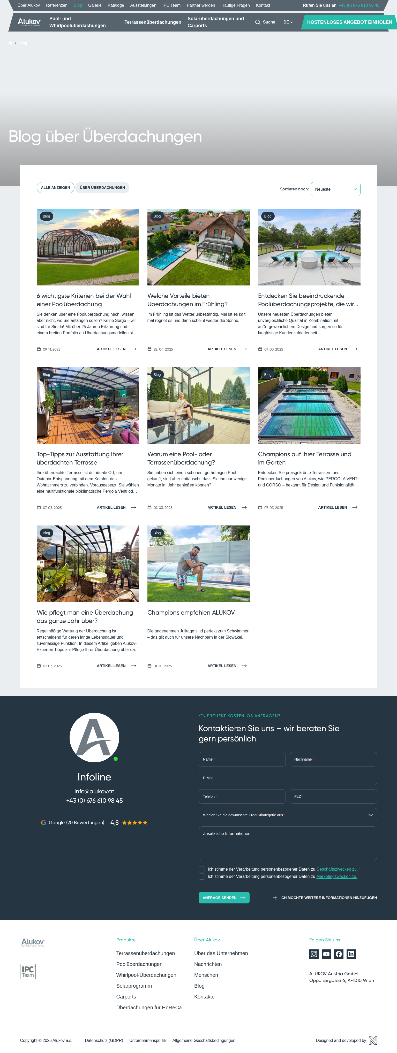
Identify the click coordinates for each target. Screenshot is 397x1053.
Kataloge (116, 5)
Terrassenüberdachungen (153, 22)
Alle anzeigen (55, 187)
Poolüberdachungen (139, 964)
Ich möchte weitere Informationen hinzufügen (324, 898)
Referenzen (57, 5)
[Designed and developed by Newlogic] (346, 1040)
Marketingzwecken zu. (336, 876)
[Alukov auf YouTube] (326, 954)
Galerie (95, 5)
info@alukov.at (94, 791)
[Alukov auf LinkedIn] (351, 954)
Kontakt (263, 5)
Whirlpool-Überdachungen (146, 975)
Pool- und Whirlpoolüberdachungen (77, 22)
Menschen (206, 975)
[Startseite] (29, 22)
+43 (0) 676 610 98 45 (359, 5)
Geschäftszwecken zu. (337, 869)
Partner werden (201, 5)
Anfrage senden (224, 898)
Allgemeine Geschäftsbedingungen (204, 1040)
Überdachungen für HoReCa (149, 1007)
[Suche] (265, 22)
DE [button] (288, 22)
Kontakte (204, 997)
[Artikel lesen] (118, 349)
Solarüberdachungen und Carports (216, 22)
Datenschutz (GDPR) (104, 1040)
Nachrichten (208, 964)
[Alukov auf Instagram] (314, 954)
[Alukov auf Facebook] (338, 954)
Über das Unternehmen (221, 953)
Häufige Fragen (235, 5)
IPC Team (171, 5)
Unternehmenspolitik (147, 1040)
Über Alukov (29, 5)
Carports (126, 997)
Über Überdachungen (102, 187)
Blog (78, 5)
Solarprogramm (134, 986)
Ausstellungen (143, 5)
